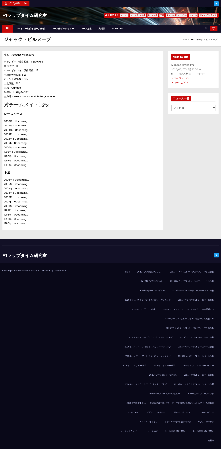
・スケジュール (179, 78)
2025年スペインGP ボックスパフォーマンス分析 (151, 337)
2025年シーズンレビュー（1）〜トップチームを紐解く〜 (188, 309)
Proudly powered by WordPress (18, 270)
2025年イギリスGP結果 (152, 281)
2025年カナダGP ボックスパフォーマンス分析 (193, 290)
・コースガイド (179, 82)
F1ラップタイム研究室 (24, 15)
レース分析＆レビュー (63, 28)
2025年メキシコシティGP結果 (163, 374)
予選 (162, 15)
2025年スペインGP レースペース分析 (197, 337)
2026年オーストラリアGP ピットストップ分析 (146, 384)
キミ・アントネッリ (149, 421)
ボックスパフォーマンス (177, 15)
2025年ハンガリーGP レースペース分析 (196, 356)
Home (127, 271)
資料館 (102, 28)
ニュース (193, 15)
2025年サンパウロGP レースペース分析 (196, 299)
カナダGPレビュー (205, 412)
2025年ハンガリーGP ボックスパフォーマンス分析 (148, 356)
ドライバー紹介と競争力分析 (30, 28)
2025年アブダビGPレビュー (150, 271)
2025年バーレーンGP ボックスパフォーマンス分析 (148, 346)
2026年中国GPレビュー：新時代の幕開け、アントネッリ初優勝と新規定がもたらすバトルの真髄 (170, 403)
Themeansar (60, 270)
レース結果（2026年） (203, 431)
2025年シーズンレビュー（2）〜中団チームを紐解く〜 (189, 318)
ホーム (186, 39)
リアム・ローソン (206, 421)
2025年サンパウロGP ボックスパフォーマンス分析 (148, 299)
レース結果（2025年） (175, 431)
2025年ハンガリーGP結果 (134, 365)
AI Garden (117, 28)
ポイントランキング (208, 15)
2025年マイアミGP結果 (164, 365)
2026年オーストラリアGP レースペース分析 (194, 384)
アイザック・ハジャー (155, 412)
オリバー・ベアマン (181, 412)
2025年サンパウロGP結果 (143, 309)
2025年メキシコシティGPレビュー (198, 365)
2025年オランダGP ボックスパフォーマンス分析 (192, 281)
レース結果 (152, 15)
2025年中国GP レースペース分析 (199, 374)
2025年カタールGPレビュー (152, 290)
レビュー (124, 15)
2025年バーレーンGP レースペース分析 (196, 346)
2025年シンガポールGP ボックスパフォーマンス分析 (190, 328)
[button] (206, 28)
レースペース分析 (138, 15)
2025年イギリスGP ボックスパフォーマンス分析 (192, 271)
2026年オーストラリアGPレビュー (164, 393)
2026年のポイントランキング (200, 393)
